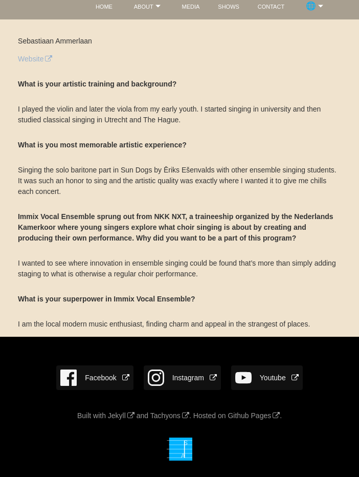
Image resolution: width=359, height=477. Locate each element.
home (104, 6)
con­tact (271, 6)
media (191, 6)
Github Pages (249, 415)
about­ (143, 6)
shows (228, 6)
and (142, 415)
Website (30, 59)
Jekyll (117, 415)
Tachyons (165, 415)
